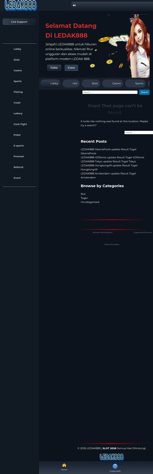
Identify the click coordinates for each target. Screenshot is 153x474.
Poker (12, 135)
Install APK (115, 467)
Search (144, 92)
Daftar (54, 67)
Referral (13, 167)
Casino (13, 70)
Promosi (14, 156)
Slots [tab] (91, 83)
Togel (84, 198)
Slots (12, 60)
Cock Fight (15, 124)
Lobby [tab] (50, 83)
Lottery (13, 113)
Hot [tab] (71, 83)
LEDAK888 (94, 448)
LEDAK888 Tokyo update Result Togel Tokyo (108, 161)
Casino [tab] (113, 83)
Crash (12, 103)
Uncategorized (90, 202)
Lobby (12, 49)
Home (64, 467)
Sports (13, 81)
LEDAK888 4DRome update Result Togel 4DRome (112, 157)
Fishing (13, 92)
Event (12, 178)
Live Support (15, 22)
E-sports (14, 145)
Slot (83, 194)
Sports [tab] (135, 83)
